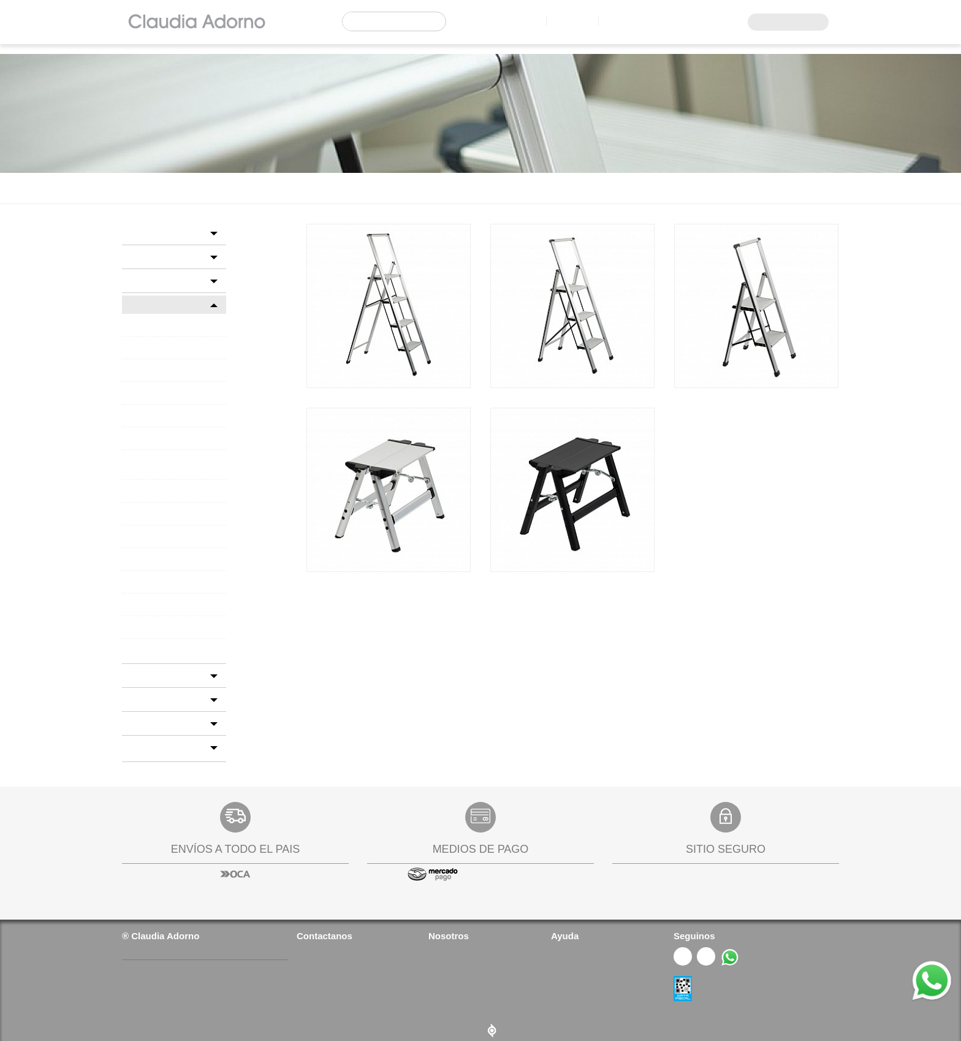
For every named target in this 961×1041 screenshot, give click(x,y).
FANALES (142, 438)
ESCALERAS (147, 416)
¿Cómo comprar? (582, 945)
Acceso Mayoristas (784, 22)
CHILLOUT (144, 393)
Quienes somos (456, 945)
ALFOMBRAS (148, 348)
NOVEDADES (152, 716)
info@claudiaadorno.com (351, 979)
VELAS (137, 642)
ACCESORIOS (149, 325)
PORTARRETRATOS (158, 574)
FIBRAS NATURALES (160, 484)
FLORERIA (146, 668)
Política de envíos (582, 962)
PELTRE (139, 529)
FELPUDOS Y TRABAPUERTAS (176, 461)
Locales (509, 21)
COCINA (143, 280)
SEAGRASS (145, 597)
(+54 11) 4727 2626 (337, 945)
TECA (136, 620)
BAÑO (139, 232)
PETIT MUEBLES (154, 552)
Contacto (563, 21)
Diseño (480, 1022)
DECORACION (239, 188)
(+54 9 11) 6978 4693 (340, 962)
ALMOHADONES (155, 370)
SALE (136, 739)
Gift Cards (569, 995)
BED (135, 256)
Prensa (441, 962)
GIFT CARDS (151, 692)
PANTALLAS (146, 506)
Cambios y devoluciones (595, 979)
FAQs (437, 979)
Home (132, 188)
